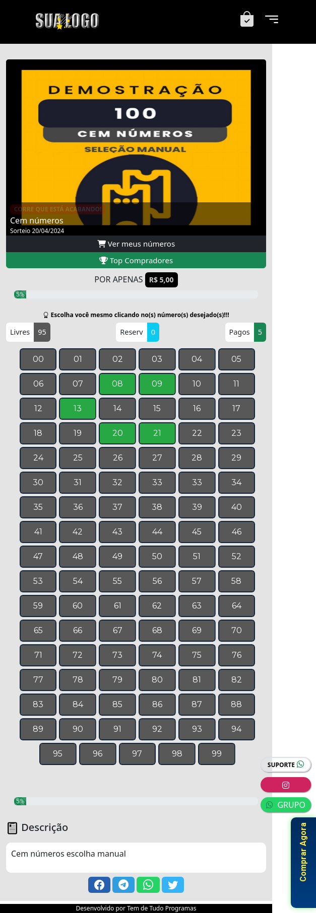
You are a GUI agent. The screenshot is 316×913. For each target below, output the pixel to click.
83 (38, 704)
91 (117, 729)
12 (38, 408)
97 (137, 753)
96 (97, 753)
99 (217, 753)
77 (38, 679)
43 (117, 532)
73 (117, 655)
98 (177, 753)
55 (117, 581)
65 (38, 630)
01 (78, 359)
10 (197, 384)
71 (38, 655)
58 (236, 581)
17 (236, 408)
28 (197, 458)
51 (197, 556)
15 (157, 408)
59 (38, 606)
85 (117, 704)
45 (197, 532)
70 (236, 630)
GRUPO (285, 804)
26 (117, 458)
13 (78, 408)
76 (236, 655)
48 (78, 556)
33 (157, 482)
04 (197, 359)
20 (117, 433)
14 (117, 408)
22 (197, 433)
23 (236, 433)
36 (78, 507)
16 (197, 408)
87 (197, 704)
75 (197, 655)
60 (78, 606)
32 (117, 482)
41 (38, 532)
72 (78, 655)
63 (197, 606)
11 (236, 384)
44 (157, 532)
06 (38, 384)
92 (157, 729)
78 (78, 679)
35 (38, 507)
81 (197, 679)
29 (236, 458)
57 (197, 581)
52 (236, 556)
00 (38, 359)
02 (117, 359)
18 (38, 433)
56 (157, 581)
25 (78, 458)
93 (197, 729)
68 (157, 630)
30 (38, 482)
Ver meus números (136, 244)
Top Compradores (136, 260)
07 (78, 384)
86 (157, 704)
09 (157, 384)
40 (236, 507)
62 (157, 606)
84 (78, 704)
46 (236, 532)
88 (236, 704)
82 (236, 679)
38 (157, 507)
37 (117, 507)
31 (78, 482)
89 (38, 729)
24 (38, 458)
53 (38, 581)
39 (197, 507)
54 (78, 581)
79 (117, 679)
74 (157, 655)
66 (77, 630)
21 (157, 433)
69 (197, 630)
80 (157, 679)
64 (236, 606)
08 (117, 384)
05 (236, 359)
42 (78, 532)
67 (117, 630)
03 (157, 359)
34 (236, 482)
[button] (99, 885)
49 (117, 556)
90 (78, 729)
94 (236, 729)
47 (38, 556)
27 (157, 458)
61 (117, 606)
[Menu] (272, 20)
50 (157, 556)
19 (78, 433)
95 (57, 753)
